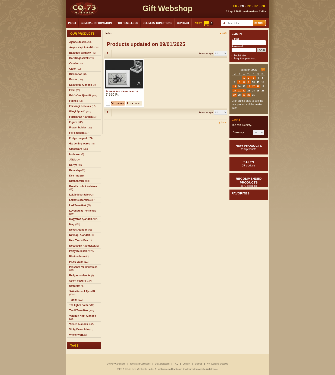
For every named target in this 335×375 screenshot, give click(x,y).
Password (237, 46)
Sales (248, 163)
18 (258, 86)
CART (204, 23)
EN (242, 6)
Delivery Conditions (157, 23)
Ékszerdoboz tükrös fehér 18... (123, 91)
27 (234, 95)
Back (224, 33)
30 (248, 95)
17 (253, 86)
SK (263, 6)
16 (248, 86)
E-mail (235, 38)
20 (234, 90)
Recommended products (248, 182)
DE (249, 6)
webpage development (184, 369)
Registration (240, 55)
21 (239, 90)
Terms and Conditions (140, 364)
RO (256, 6)
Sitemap (199, 364)
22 (244, 90)
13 (234, 86)
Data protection (162, 364)
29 (244, 95)
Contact (183, 23)
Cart (236, 119)
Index (72, 23)
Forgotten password (245, 58)
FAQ (176, 364)
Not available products (217, 364)
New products (248, 147)
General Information (96, 23)
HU (235, 6)
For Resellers (127, 23)
